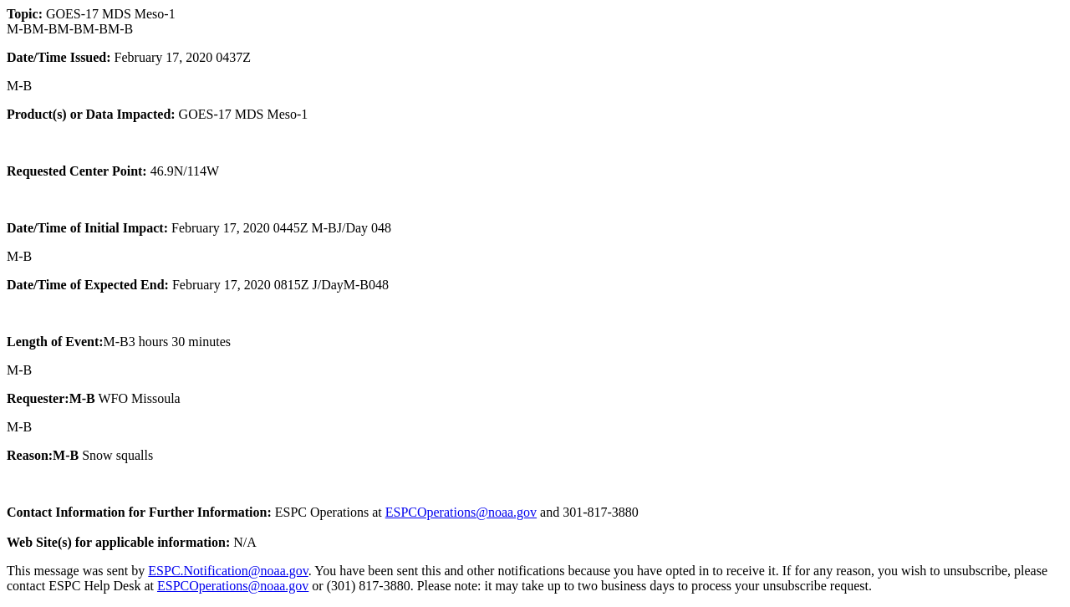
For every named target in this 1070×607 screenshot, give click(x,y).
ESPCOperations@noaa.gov (461, 512)
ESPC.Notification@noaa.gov (228, 571)
